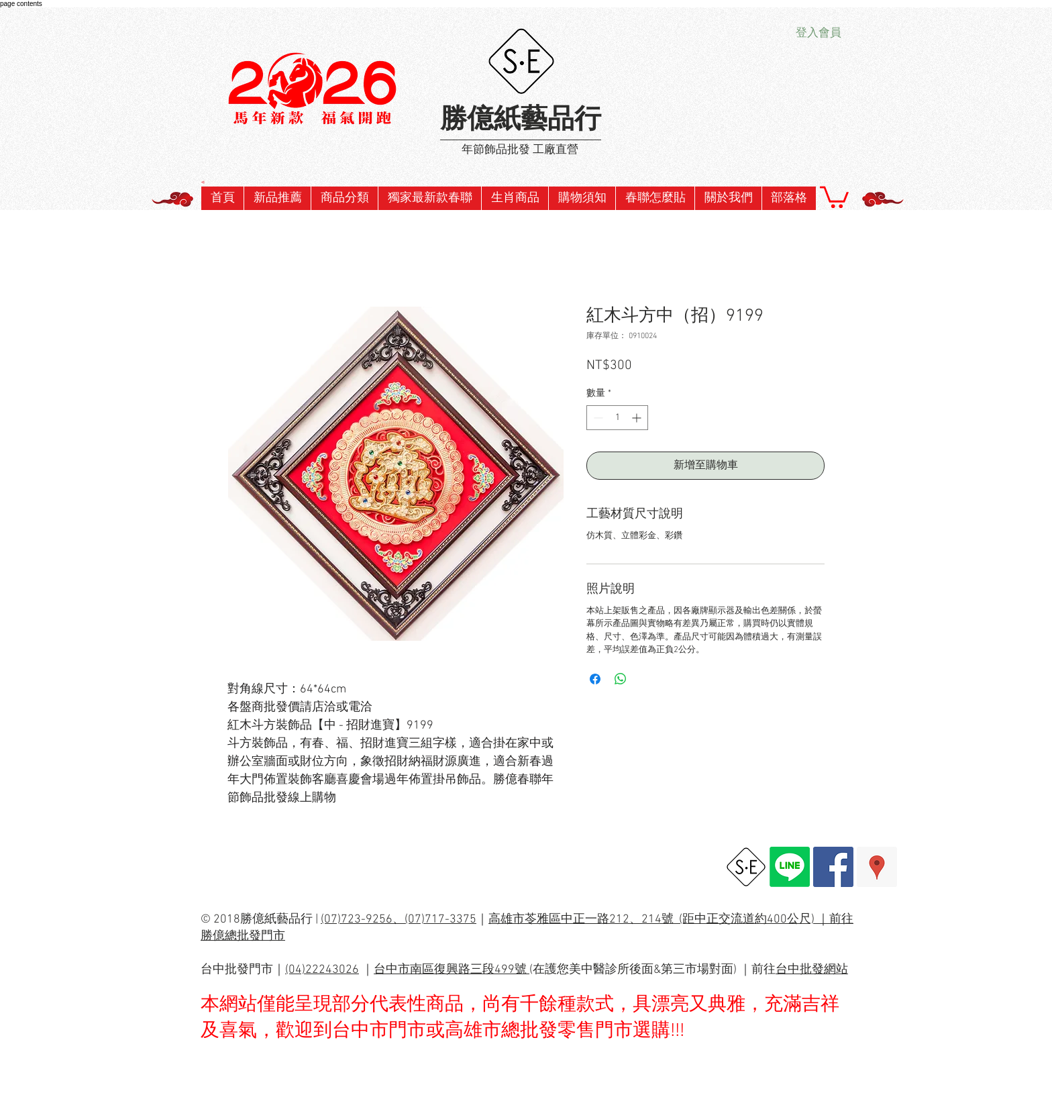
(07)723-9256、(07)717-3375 (398, 919)
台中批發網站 (812, 970)
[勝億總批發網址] (746, 867)
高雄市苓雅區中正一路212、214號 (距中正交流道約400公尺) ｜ (658, 919)
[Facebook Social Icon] (833, 867)
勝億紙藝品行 (520, 121)
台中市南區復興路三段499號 (451, 970)
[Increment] (637, 417)
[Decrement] (596, 417)
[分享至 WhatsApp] (621, 679)
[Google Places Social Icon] (877, 867)
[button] (429, 198)
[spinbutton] (617, 417)
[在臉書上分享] (595, 679)
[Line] (790, 867)
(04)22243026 (322, 970)
